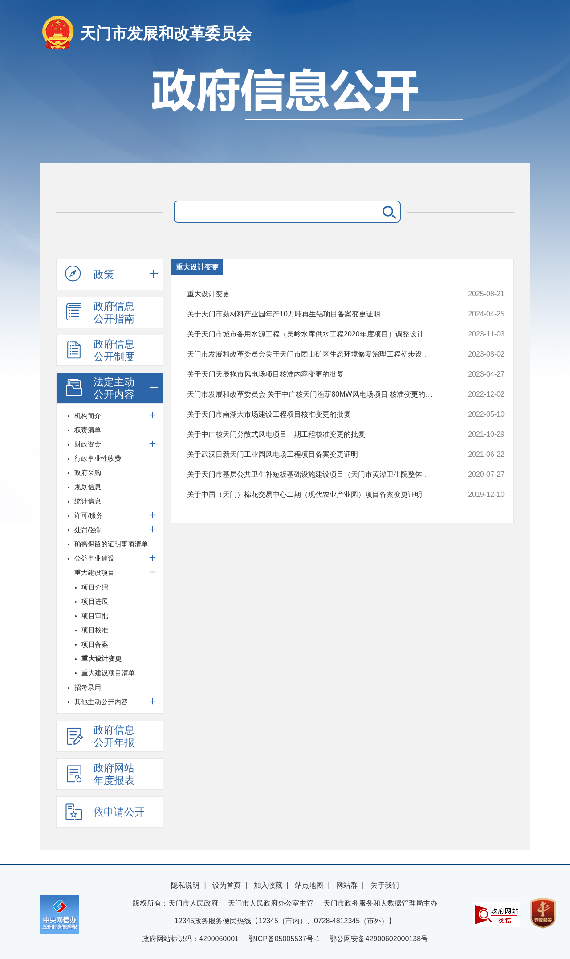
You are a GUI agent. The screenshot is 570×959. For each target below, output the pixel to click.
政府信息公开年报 (99, 736)
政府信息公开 (285, 110)
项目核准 (94, 630)
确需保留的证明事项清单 (111, 544)
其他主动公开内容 (101, 701)
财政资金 (87, 444)
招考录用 (87, 687)
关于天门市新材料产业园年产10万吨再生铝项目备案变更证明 (316, 314)
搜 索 (387, 212)
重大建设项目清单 (108, 672)
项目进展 (94, 601)
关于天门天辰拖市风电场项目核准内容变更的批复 (316, 374)
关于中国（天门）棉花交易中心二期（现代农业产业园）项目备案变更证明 (316, 494)
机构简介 (87, 415)
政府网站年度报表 (99, 774)
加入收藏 (268, 885)
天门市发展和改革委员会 (166, 33)
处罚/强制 (88, 529)
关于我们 (384, 885)
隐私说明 (185, 885)
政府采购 (87, 472)
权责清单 (87, 430)
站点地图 (309, 885)
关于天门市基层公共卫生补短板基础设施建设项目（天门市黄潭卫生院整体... (316, 474)
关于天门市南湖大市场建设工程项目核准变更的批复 (316, 414)
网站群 (347, 885)
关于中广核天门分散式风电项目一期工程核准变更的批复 (316, 434)
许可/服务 (88, 515)
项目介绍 (94, 587)
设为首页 (226, 885)
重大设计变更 (101, 658)
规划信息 (87, 487)
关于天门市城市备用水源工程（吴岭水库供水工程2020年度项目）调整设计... (316, 334)
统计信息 (87, 501)
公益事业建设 (94, 558)
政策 (89, 274)
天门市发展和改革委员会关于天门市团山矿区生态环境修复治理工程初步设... (316, 354)
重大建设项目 (94, 572)
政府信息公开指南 (99, 312)
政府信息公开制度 (99, 350)
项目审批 (94, 615)
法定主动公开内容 (99, 388)
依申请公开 (105, 811)
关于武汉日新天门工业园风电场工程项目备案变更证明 (316, 454)
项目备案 (94, 644)
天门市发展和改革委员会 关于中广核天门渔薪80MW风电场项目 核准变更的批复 (316, 394)
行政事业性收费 (97, 458)
